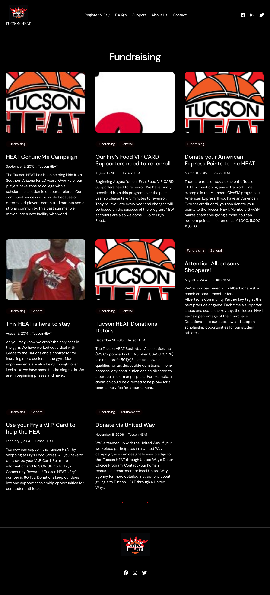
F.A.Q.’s (121, 15)
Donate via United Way (125, 425)
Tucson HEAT (18, 23)
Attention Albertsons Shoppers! (212, 267)
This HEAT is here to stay (38, 324)
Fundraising (16, 144)
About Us (159, 15)
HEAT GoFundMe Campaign (41, 157)
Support (139, 15)
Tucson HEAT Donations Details (126, 327)
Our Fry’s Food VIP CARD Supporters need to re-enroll (133, 160)
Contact (180, 15)
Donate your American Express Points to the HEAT (220, 160)
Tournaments (130, 412)
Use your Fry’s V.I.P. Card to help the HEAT (40, 428)
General (127, 144)
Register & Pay (97, 15)
